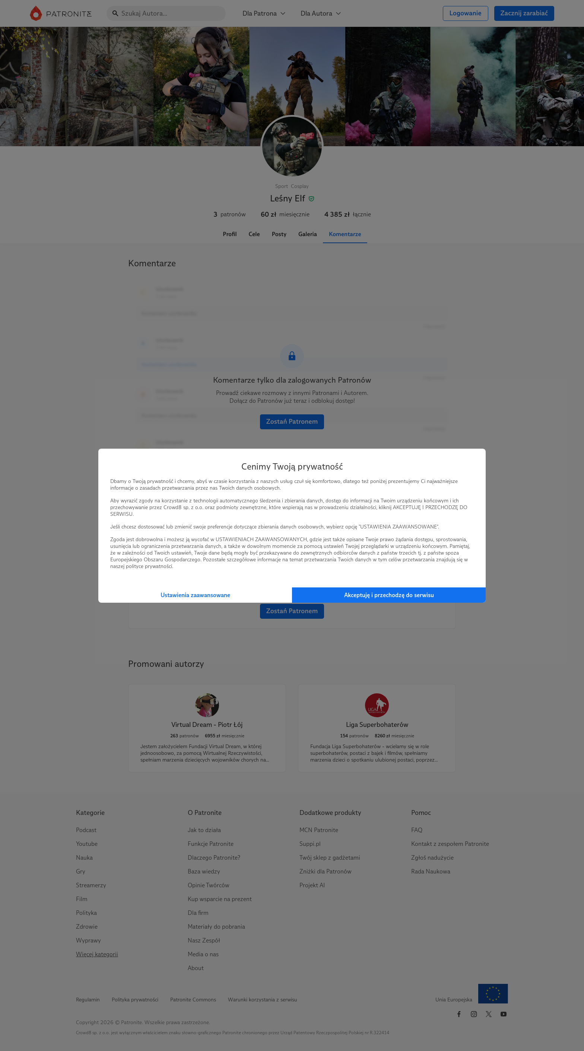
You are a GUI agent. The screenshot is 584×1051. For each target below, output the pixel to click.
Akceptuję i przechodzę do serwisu (389, 595)
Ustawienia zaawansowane (195, 595)
